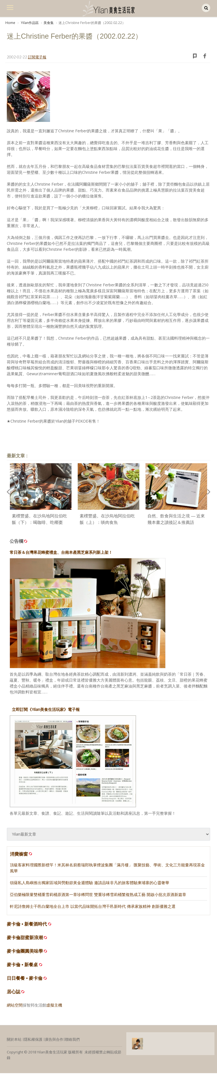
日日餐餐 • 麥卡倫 (25, 979)
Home (10, 22)
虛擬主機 (54, 1006)
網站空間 (15, 1006)
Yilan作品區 (29, 22)
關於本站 (14, 1040)
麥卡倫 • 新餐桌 (22, 965)
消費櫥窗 (21, 854)
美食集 (49, 22)
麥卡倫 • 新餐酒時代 (27, 925)
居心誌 (13, 992)
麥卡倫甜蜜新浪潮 (25, 938)
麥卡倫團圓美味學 (25, 952)
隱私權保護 (33, 1040)
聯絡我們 (72, 1040)
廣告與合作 (54, 1040)
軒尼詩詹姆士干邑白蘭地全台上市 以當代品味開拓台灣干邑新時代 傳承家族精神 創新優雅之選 (92, 907)
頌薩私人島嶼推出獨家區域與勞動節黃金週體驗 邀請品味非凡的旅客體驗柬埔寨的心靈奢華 (89, 883)
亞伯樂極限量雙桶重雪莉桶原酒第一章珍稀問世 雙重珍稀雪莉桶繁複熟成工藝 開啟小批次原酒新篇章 (98, 895)
